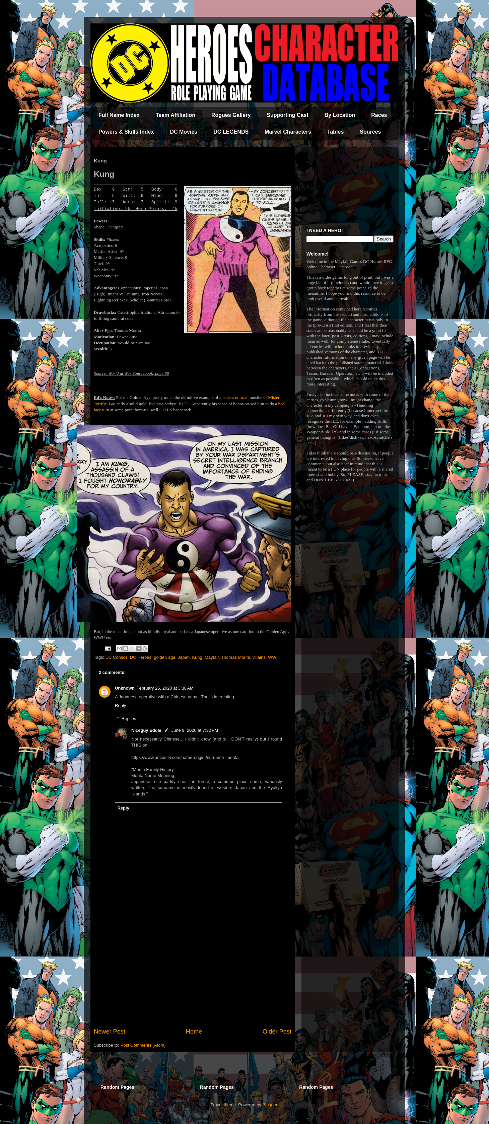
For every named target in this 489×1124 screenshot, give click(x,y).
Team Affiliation (175, 115)
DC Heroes (140, 657)
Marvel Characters (288, 132)
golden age (164, 657)
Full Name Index (119, 115)
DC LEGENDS (231, 132)
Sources (370, 132)
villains (259, 657)
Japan (184, 657)
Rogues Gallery (231, 115)
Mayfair (212, 657)
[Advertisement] (192, 972)
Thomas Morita (235, 657)
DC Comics (117, 657)
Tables (335, 132)
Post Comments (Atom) (143, 1045)
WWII (273, 657)
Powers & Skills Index (126, 132)
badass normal (235, 397)
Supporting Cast (287, 115)
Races (379, 115)
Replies (129, 718)
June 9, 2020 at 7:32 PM (194, 730)
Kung (197, 657)
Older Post (277, 1031)
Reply (120, 705)
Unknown (125, 688)
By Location (340, 115)
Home (194, 1031)
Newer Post (109, 1031)
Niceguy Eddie (146, 730)
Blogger (270, 1104)
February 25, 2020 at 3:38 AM (165, 688)
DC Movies (183, 132)
